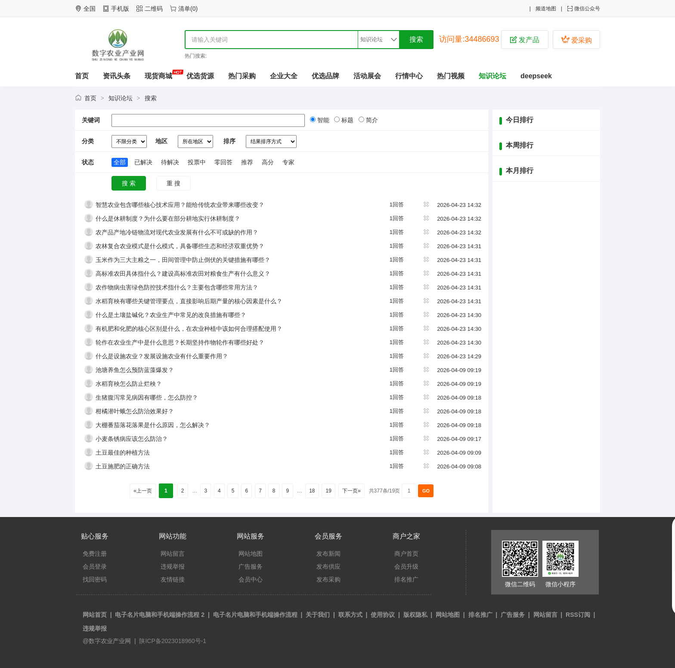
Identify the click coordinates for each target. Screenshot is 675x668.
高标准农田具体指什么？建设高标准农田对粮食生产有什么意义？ (183, 273)
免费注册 (95, 553)
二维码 (154, 8)
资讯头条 (116, 76)
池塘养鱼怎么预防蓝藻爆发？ (135, 369)
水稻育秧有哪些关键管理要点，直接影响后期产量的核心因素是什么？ (189, 301)
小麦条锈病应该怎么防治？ (132, 438)
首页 (82, 76)
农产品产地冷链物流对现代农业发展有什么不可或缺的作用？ (177, 232)
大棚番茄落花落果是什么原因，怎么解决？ (153, 425)
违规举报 (173, 566)
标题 (346, 120)
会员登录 (95, 566)
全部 (120, 162)
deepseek (536, 76)
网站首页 (95, 614)
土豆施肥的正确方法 (123, 466)
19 (328, 491)
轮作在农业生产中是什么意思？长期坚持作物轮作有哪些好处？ (180, 342)
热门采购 (242, 76)
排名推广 (406, 579)
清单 (184, 8)
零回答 (223, 162)
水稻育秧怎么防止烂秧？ (129, 383)
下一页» (351, 491)
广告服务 (250, 566)
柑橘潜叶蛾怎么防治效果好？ (135, 411)
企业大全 (283, 76)
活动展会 (367, 76)
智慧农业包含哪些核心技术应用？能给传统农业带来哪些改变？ (180, 204)
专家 (288, 162)
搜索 (151, 98)
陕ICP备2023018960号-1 (172, 640)
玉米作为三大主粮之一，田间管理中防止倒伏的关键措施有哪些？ (183, 259)
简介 (371, 120)
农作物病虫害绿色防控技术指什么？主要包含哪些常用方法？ (177, 287)
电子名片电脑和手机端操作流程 (255, 614)
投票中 (197, 162)
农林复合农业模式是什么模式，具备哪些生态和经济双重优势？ (180, 246)
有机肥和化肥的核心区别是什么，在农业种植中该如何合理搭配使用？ (189, 328)
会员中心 (250, 579)
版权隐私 (415, 614)
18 (312, 491)
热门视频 (450, 76)
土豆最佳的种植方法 (123, 452)
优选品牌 (325, 76)
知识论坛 (492, 76)
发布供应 (328, 566)
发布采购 (328, 579)
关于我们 (318, 614)
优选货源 (200, 76)
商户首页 (406, 553)
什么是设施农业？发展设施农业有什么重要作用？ (162, 356)
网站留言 (173, 553)
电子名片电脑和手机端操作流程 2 (159, 614)
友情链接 (173, 579)
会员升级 (406, 566)
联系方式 (350, 614)
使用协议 (383, 614)
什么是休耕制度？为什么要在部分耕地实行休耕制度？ (168, 218)
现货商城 (158, 76)
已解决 (143, 162)
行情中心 (409, 76)
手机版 (120, 8)
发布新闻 (328, 553)
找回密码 (95, 579)
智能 (322, 120)
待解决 (170, 162)
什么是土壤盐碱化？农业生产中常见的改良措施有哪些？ (171, 314)
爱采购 (576, 39)
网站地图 (250, 553)
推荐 (247, 162)
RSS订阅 (578, 614)
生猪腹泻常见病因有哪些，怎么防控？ (147, 397)
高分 (268, 162)
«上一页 (142, 491)
